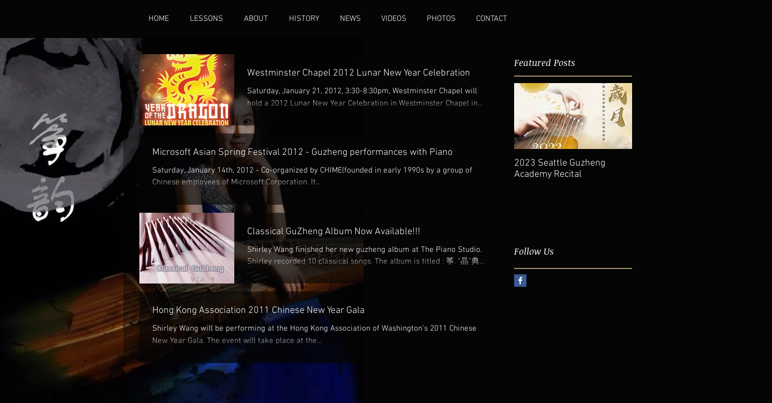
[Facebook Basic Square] (520, 280)
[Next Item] (615, 116)
